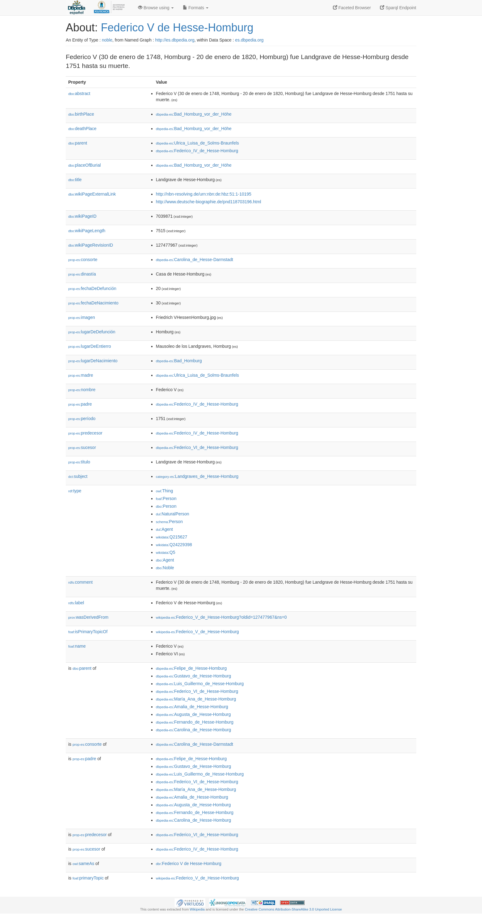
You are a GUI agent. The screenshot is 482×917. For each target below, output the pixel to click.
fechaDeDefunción (92, 288)
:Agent (164, 529)
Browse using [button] (156, 7)
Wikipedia (197, 909)
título (79, 461)
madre (80, 375)
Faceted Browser (352, 7)
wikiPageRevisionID (90, 245)
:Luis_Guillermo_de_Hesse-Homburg (200, 683)
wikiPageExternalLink (92, 194)
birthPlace (81, 114)
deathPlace (82, 128)
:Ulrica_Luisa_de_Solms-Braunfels (197, 143)
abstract (79, 93)
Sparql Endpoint (398, 7)
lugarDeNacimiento (92, 360)
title (75, 179)
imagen (81, 317)
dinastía (82, 274)
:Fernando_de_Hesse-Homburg (194, 722)
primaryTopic (88, 877)
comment (80, 582)
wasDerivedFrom (88, 617)
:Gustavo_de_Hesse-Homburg (193, 675)
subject (77, 476)
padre (80, 404)
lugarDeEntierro (89, 346)
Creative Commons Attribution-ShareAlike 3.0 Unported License (293, 909)
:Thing (164, 490)
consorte (82, 259)
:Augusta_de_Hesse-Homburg (193, 714)
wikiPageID (82, 216)
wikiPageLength (86, 230)
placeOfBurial (84, 165)
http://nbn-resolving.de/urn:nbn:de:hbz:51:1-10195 (203, 194)
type (74, 490)
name (77, 646)
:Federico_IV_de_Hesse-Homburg (197, 150)
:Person (166, 498)
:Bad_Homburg (179, 360)
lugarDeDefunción (91, 331)
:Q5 (165, 552)
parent (77, 143)
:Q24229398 (174, 544)
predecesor (85, 433)
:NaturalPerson (172, 513)
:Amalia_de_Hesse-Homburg (192, 706)
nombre (82, 389)
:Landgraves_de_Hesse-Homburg (197, 476)
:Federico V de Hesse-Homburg (188, 863)
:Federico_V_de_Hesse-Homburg (197, 631)
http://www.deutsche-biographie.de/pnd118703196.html (208, 201)
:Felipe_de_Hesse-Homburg (191, 668)
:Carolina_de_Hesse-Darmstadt (194, 259)
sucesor (82, 447)
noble (107, 40)
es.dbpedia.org (249, 40)
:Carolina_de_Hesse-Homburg (193, 729)
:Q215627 (171, 536)
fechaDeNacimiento (93, 302)
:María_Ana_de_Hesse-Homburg (196, 699)
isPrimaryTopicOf (88, 631)
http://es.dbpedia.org (175, 40)
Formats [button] (195, 7)
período (82, 418)
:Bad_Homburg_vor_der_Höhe (193, 114)
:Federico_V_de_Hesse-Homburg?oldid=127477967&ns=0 (221, 617)
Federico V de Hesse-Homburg (177, 27)
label (76, 602)
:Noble (165, 567)
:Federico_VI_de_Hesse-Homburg (197, 447)
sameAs (83, 863)
